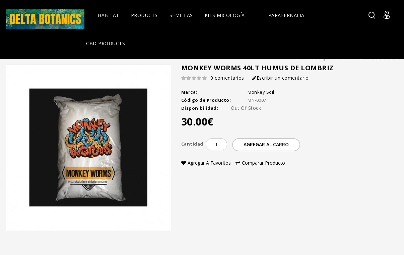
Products (144, 15)
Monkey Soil (261, 92)
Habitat (108, 15)
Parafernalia (286, 15)
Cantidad (192, 144)
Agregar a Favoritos (206, 163)
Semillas (181, 15)
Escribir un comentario (280, 78)
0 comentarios (227, 78)
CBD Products (105, 43)
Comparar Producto (260, 163)
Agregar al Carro (266, 144)
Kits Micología (225, 15)
